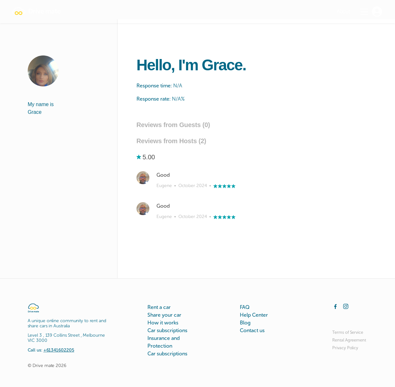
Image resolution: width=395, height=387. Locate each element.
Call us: (51, 350)
